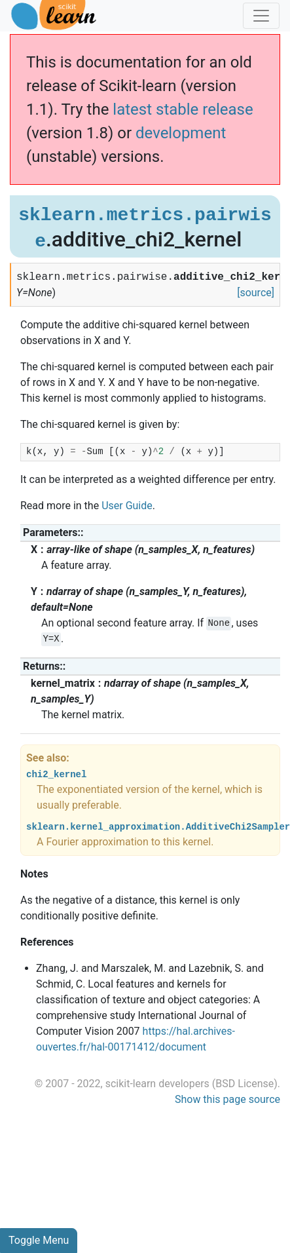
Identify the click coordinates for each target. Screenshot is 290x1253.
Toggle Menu (39, 1240)
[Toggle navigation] (261, 16)
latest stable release (183, 109)
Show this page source (227, 1099)
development (181, 133)
